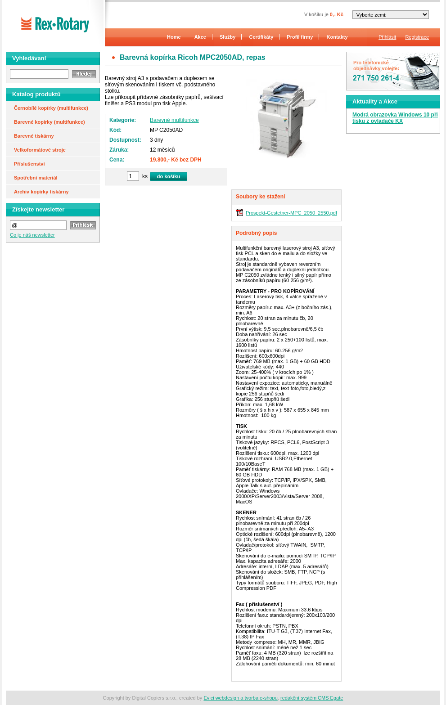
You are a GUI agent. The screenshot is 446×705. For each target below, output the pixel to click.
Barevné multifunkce (174, 120)
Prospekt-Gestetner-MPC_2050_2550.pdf (291, 213)
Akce (200, 37)
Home (174, 37)
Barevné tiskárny (34, 136)
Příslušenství (29, 163)
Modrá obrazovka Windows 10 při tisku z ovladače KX (395, 118)
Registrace (417, 37)
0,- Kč (336, 14)
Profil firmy (300, 37)
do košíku (168, 176)
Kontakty (337, 37)
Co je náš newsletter (32, 235)
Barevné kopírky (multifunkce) (49, 122)
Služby (227, 37)
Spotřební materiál (36, 177)
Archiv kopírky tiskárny (41, 191)
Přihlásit (387, 37)
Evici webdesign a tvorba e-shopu (240, 698)
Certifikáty (261, 37)
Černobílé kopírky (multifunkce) (51, 108)
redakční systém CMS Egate (311, 698)
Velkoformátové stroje (40, 150)
